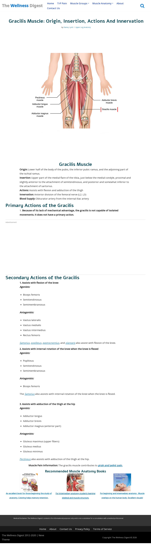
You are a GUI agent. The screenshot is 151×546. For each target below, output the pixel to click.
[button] (88, 3)
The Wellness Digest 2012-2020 (19, 538)
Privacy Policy (82, 531)
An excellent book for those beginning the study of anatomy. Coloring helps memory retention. (29, 489)
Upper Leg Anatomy (83, 27)
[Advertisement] (75, 252)
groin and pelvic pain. (111, 468)
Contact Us (53, 8)
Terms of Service (102, 531)
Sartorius (25, 344)
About (120, 3)
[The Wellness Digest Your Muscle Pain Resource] (22, 5)
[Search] (142, 6)
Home (50, 3)
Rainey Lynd (68, 27)
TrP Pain (62, 3)
